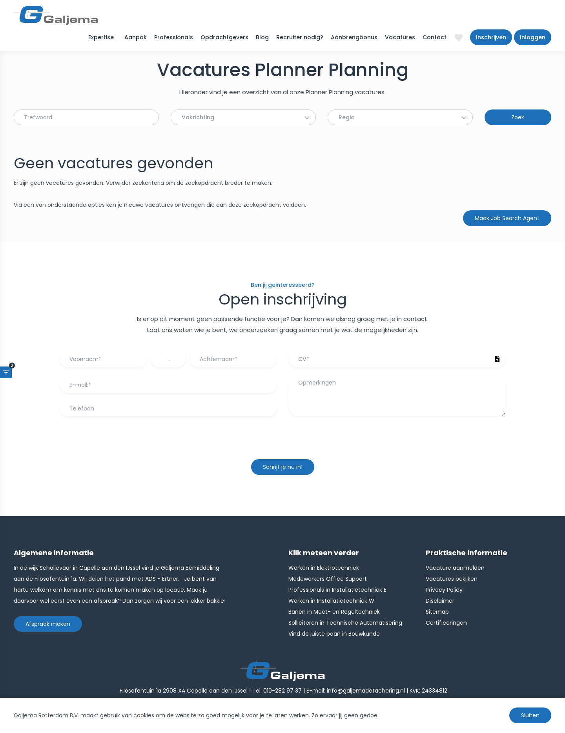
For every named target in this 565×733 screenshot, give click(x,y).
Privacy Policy (444, 590)
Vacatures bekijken (452, 579)
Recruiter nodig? (299, 37)
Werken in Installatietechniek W (331, 601)
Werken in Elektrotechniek (323, 568)
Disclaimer (440, 601)
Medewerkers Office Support (327, 579)
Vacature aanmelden (455, 568)
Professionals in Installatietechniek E (337, 590)
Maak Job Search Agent (507, 218)
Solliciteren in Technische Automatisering (345, 623)
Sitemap (437, 612)
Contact (435, 37)
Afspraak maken (48, 624)
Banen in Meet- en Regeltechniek (334, 612)
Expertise (101, 37)
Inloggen (532, 37)
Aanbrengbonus (354, 37)
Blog (262, 37)
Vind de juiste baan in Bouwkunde (334, 634)
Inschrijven (491, 37)
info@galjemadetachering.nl (366, 691)
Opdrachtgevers (224, 37)
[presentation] (282, 441)
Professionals (173, 37)
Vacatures (400, 37)
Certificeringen (446, 623)
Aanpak (135, 37)
